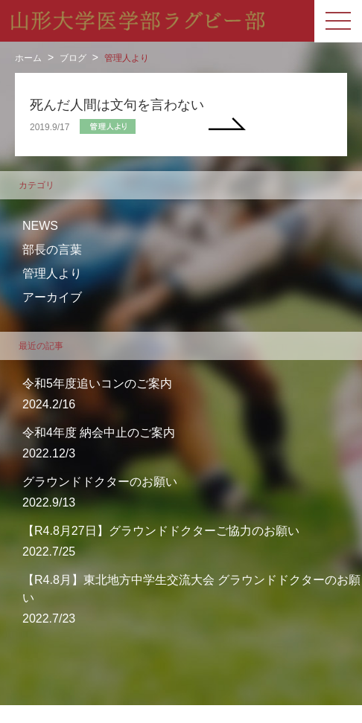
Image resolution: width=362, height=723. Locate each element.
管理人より (126, 58)
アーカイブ (52, 297)
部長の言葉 (52, 249)
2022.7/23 (192, 598)
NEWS (40, 225)
